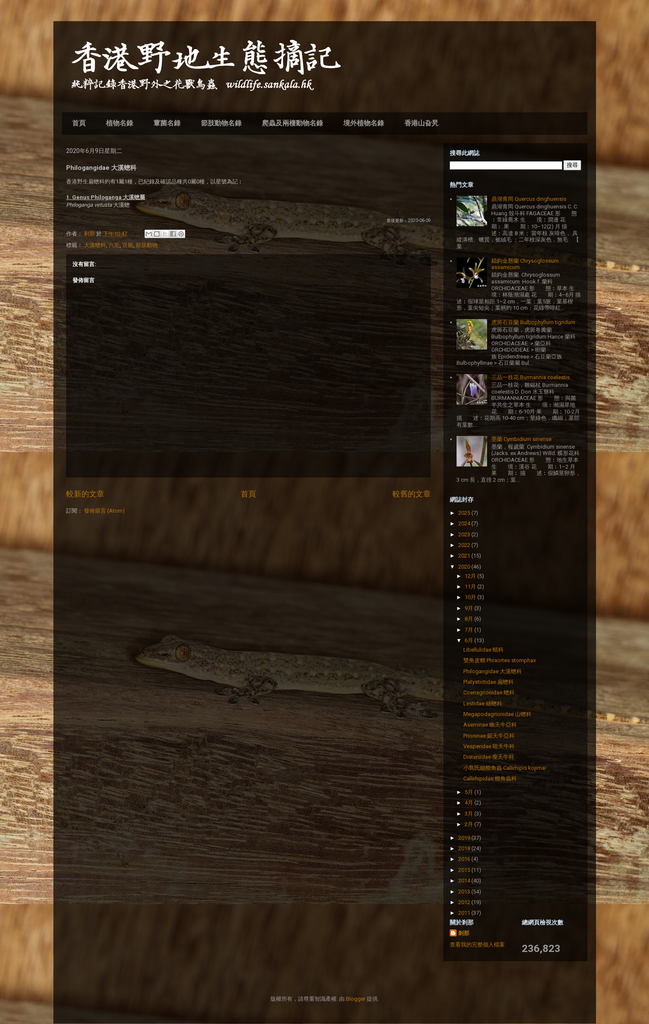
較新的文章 (85, 493)
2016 (464, 859)
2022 (464, 545)
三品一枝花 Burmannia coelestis (530, 377)
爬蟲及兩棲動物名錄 (292, 123)
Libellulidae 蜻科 (483, 650)
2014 (464, 880)
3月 (469, 813)
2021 (464, 555)
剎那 (463, 933)
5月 (469, 792)
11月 (471, 586)
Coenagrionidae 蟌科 (489, 692)
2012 (464, 902)
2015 (464, 870)
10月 (471, 597)
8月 (469, 619)
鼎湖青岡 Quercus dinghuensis (528, 199)
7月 (469, 630)
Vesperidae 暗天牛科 (489, 746)
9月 (469, 608)
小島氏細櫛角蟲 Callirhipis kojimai (504, 768)
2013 (464, 891)
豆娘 (127, 245)
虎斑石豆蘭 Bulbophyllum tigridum (533, 322)
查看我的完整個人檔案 (477, 944)
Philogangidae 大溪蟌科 (492, 671)
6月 (469, 640)
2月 (469, 824)
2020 (464, 566)
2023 (464, 534)
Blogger (355, 999)
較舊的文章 (412, 493)
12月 (471, 576)
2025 (464, 513)
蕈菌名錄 (167, 123)
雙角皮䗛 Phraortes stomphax (499, 660)
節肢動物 (147, 245)
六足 (114, 245)
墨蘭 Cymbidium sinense (521, 439)
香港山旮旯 (421, 123)
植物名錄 (119, 123)
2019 (464, 838)
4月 (469, 802)
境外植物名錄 (363, 123)
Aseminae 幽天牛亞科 (490, 725)
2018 (464, 848)
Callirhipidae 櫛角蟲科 (490, 778)
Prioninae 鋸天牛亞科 (489, 736)
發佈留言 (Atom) (104, 511)
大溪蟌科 (95, 245)
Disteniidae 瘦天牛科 (488, 757)
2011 (464, 913)
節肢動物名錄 (221, 123)
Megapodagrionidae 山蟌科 (497, 714)
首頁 (79, 123)
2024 (464, 523)
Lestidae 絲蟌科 (482, 703)
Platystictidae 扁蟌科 (488, 682)
